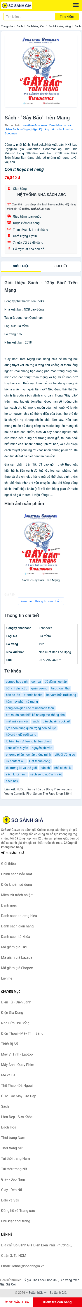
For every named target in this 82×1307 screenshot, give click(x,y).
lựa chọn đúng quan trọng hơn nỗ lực (31, 728)
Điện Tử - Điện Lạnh (16, 1002)
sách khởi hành (16, 774)
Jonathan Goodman (34, 125)
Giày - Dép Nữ (11, 1190)
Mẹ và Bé (8, 1075)
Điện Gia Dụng (12, 1013)
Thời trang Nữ (12, 1148)
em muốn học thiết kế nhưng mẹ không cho (35, 715)
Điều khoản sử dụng (16, 884)
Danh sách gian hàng (17, 926)
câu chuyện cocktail (56, 721)
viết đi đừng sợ (65, 754)
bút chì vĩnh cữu (16, 688)
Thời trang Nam (13, 1138)
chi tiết (60, 266)
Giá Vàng (66, 1280)
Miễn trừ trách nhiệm (17, 895)
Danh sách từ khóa (15, 937)
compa (36, 681)
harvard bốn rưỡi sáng (61, 695)
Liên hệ (6, 978)
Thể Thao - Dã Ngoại (17, 1086)
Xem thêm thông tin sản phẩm (41, 601)
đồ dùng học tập (56, 681)
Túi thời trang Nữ (14, 1169)
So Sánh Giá (58, 1292)
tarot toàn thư (60, 688)
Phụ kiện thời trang (15, 1221)
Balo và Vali (10, 1200)
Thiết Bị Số (9, 1044)
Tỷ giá (27, 1280)
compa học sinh (17, 681)
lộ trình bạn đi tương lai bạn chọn (28, 741)
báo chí (46, 768)
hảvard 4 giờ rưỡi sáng (21, 734)
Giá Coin (11, 1284)
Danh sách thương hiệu (19, 916)
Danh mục (9, 905)
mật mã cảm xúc (17, 721)
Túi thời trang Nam (15, 1159)
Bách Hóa (8, 1127)
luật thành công (39, 761)
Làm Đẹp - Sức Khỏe (17, 1117)
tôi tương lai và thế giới (21, 768)
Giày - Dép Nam (13, 1179)
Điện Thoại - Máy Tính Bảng (22, 1033)
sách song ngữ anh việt (46, 774)
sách (35, 721)
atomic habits (33, 695)
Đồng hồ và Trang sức (18, 1211)
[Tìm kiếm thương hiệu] (29, 16)
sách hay (12, 781)
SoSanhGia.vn (37, 1292)
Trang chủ (7, 26)
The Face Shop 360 (45, 1280)
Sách (20, 26)
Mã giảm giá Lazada (16, 957)
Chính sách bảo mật (16, 874)
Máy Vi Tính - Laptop (17, 1054)
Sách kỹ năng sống (60, 26)
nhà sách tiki (63, 768)
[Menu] (76, 5)
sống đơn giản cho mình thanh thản (30, 708)
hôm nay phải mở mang (22, 701)
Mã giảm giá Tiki (14, 947)
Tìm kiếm (67, 17)
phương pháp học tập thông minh (28, 754)
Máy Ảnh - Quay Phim (17, 1065)
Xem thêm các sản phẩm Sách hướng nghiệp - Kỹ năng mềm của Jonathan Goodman (39, 129)
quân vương (39, 688)
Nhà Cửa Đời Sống (15, 1023)
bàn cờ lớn (13, 695)
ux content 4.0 (15, 761)
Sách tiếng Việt (36, 26)
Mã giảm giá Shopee (17, 968)
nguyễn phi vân (42, 748)
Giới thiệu (21, 266)
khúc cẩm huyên (17, 748)
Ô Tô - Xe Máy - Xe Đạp (18, 1096)
